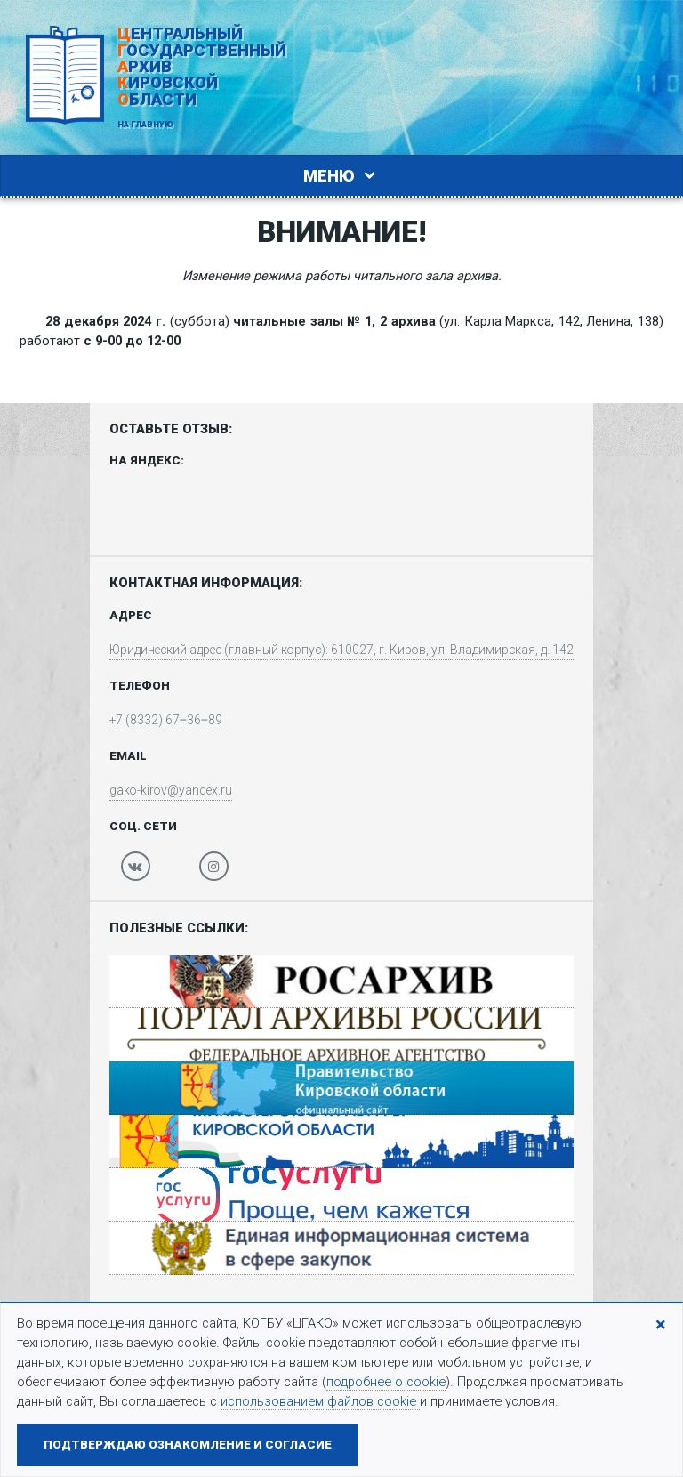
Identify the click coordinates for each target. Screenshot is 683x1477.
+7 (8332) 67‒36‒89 (153, 722)
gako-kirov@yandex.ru (159, 794)
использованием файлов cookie (320, 1401)
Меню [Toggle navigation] (341, 175)
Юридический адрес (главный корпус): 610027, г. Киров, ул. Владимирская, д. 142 (341, 651)
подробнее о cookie (386, 1382)
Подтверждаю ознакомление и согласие (188, 1444)
